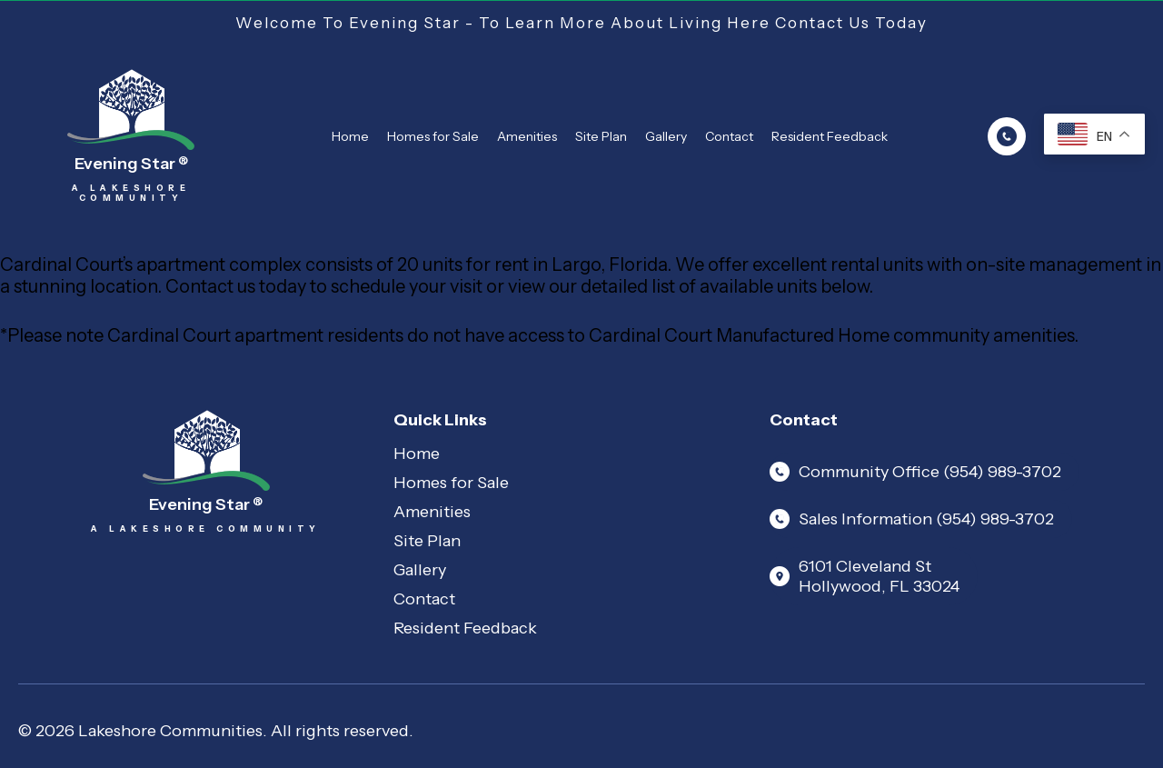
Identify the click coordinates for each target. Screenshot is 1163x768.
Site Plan (601, 136)
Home (350, 136)
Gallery (666, 136)
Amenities (527, 136)
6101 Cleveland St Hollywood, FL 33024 (864, 576)
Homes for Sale (433, 136)
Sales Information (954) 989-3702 (912, 519)
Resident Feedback (829, 136)
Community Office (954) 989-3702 (915, 472)
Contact (729, 136)
